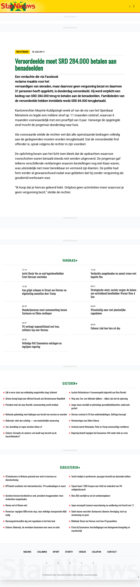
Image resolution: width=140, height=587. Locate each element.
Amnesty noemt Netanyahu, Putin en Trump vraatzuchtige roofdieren (100, 428)
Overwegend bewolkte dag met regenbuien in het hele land (31, 528)
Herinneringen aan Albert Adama (85, 421)
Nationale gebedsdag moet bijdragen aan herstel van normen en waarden (37, 415)
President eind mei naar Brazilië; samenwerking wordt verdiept (33, 405)
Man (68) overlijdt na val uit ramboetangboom (91, 498)
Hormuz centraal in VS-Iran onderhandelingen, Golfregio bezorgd (99, 415)
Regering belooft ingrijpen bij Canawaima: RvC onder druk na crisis (100, 434)
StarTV (69, 559)
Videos (82, 559)
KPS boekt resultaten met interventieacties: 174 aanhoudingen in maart (36, 488)
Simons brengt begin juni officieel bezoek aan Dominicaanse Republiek (36, 399)
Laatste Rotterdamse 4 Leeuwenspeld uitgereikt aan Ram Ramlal (99, 392)
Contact (112, 559)
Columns (42, 559)
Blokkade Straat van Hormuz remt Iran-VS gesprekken (95, 528)
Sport (56, 559)
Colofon (96, 559)
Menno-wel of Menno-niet (16, 508)
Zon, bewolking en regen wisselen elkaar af (24, 428)
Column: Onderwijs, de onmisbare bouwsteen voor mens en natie (33, 534)
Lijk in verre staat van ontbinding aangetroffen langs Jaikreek (32, 392)
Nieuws (27, 559)
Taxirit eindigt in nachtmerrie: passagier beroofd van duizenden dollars (101, 478)
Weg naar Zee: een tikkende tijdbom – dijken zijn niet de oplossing (99, 399)
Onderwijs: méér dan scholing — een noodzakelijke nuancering (33, 421)
